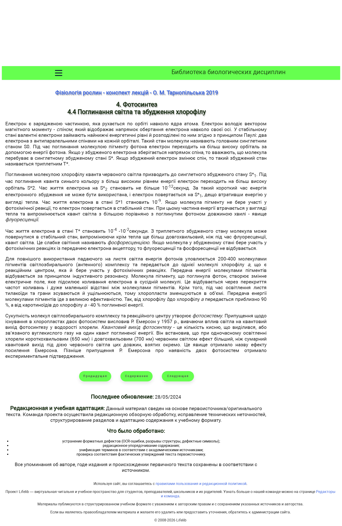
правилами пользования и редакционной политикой (201, 483)
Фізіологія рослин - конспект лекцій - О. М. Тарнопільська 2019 (136, 93)
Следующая (178, 376)
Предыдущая (95, 376)
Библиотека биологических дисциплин (228, 72)
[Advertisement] (171, 34)
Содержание (136, 376)
